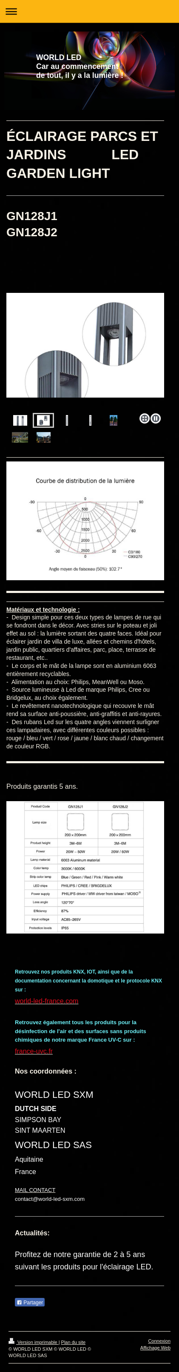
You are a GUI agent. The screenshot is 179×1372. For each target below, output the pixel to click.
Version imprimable (34, 1342)
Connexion (159, 1340)
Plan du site (73, 1342)
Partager (30, 1303)
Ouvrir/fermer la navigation (89, 11)
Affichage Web (155, 1347)
